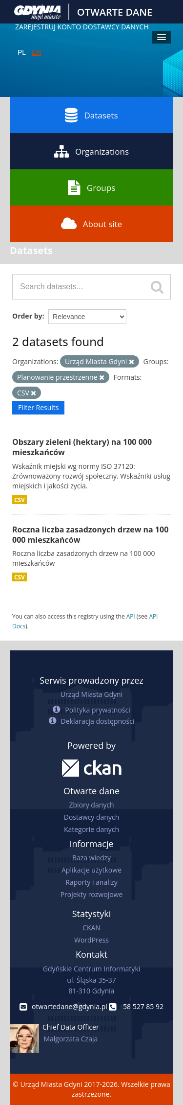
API (130, 616)
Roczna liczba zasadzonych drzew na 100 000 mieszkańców (90, 534)
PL (22, 52)
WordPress (91, 939)
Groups (91, 187)
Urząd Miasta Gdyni (91, 694)
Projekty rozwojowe (92, 894)
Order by (27, 316)
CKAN (91, 927)
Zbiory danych (91, 804)
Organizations (91, 151)
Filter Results (38, 407)
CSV (19, 500)
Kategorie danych (91, 829)
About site (91, 223)
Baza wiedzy (91, 857)
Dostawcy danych (91, 817)
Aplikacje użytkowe (91, 870)
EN (36, 52)
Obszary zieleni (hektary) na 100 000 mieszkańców (82, 447)
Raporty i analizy (91, 882)
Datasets (91, 115)
